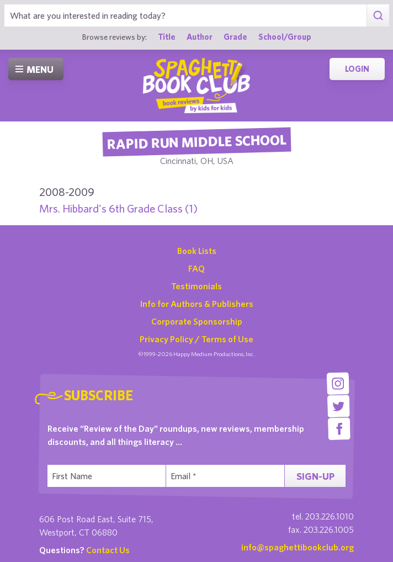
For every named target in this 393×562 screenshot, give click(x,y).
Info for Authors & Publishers (196, 304)
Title (167, 36)
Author (200, 36)
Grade (235, 36)
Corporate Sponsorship (196, 321)
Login (357, 68)
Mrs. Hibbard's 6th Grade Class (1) (118, 208)
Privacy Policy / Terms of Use (196, 339)
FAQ (196, 268)
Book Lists (196, 251)
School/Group (284, 36)
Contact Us (108, 550)
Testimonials (196, 286)
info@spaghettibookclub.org (297, 547)
